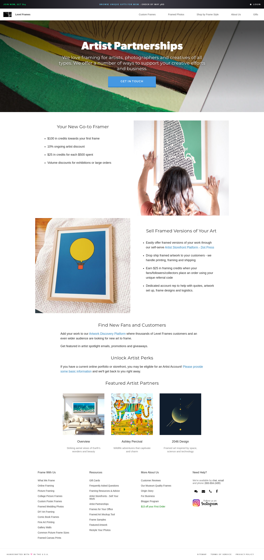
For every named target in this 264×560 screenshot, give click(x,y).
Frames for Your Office (101, 509)
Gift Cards (94, 480)
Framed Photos (176, 14)
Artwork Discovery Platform (107, 333)
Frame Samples (97, 519)
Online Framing (46, 485)
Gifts (255, 14)
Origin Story (147, 490)
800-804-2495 (212, 483)
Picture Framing (46, 490)
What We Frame (46, 480)
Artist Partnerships (99, 504)
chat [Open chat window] (214, 480)
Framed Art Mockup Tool (102, 514)
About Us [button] (236, 14)
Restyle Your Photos (100, 530)
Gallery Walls (45, 527)
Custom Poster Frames (50, 501)
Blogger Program (150, 501)
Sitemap (202, 554)
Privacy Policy (245, 554)
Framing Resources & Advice (104, 490)
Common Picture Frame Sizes (53, 532)
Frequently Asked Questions (104, 485)
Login (255, 4)
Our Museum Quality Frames (156, 485)
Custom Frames (147, 14)
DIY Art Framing (46, 511)
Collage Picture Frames (50, 496)
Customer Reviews (151, 480)
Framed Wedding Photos (51, 506)
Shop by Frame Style (208, 14)
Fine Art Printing (46, 522)
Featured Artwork (98, 524)
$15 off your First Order (153, 506)
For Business (148, 496)
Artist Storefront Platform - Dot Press (189, 247)
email (221, 480)
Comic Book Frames (48, 517)
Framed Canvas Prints (49, 537)
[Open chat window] (196, 491)
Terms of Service (221, 554)
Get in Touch (132, 81)
